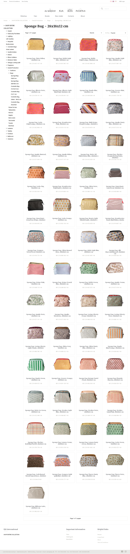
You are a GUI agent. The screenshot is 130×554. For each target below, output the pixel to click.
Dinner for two (13, 110)
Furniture (10, 138)
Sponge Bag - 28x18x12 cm (63, 20)
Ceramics (10, 143)
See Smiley (25, 1)
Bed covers (12, 121)
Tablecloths (12, 113)
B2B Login (122, 1)
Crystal (10, 31)
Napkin (11, 119)
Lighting (10, 37)
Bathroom (10, 140)
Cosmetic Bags (12, 47)
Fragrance (11, 67)
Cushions (13, 72)
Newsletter (69, 539)
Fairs (35, 16)
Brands (47, 16)
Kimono (11, 116)
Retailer (100, 534)
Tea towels (12, 124)
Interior (10, 56)
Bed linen (11, 130)
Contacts (71, 16)
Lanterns (10, 132)
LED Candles (10, 39)
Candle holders (12, 53)
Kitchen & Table (12, 61)
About (83, 16)
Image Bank (101, 537)
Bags (48, 20)
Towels (11, 127)
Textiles (10, 135)
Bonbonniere (10, 45)
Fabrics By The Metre (14, 34)
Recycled (10, 42)
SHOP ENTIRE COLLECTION (19, 20)
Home (5, 1)
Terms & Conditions (14, 1)
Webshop (23, 16)
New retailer (59, 16)
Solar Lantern (10, 50)
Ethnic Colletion (12, 58)
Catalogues (69, 537)
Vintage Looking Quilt (14, 64)
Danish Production (37, 20)
